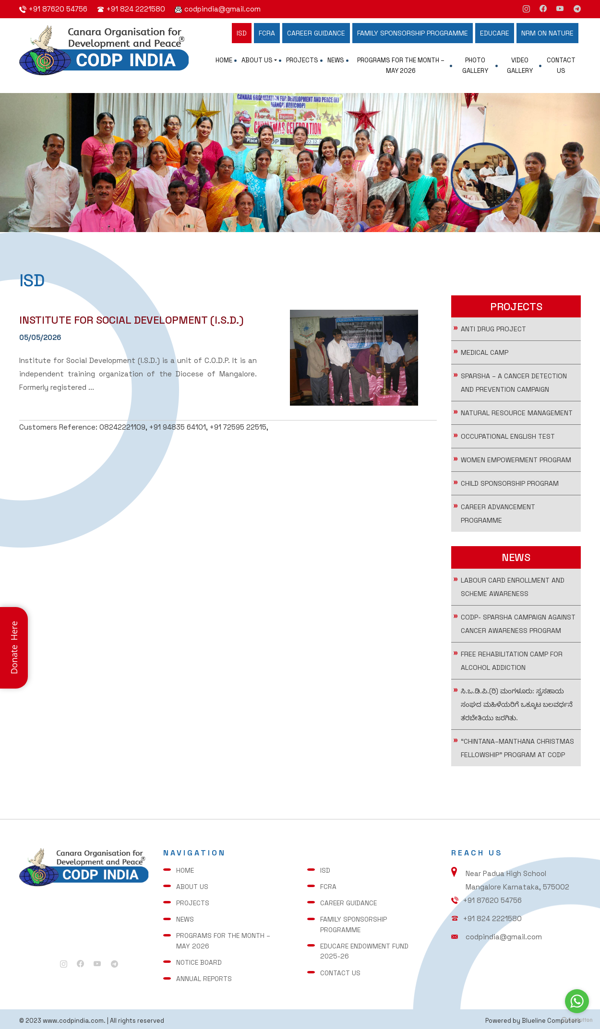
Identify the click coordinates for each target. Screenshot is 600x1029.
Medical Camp (484, 357)
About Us (257, 60)
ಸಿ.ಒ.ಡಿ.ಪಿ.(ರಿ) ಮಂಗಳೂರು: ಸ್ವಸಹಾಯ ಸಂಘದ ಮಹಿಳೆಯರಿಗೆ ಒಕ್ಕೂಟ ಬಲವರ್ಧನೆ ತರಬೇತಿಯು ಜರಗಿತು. (517, 709)
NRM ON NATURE (547, 33)
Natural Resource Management (517, 417)
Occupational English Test (508, 441)
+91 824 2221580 (136, 8)
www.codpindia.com (77, 1017)
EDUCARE (494, 33)
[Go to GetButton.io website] (577, 1019)
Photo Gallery (475, 65)
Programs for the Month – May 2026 (400, 65)
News (335, 60)
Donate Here (14, 648)
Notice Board (201, 961)
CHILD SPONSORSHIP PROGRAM (510, 488)
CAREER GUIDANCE (316, 33)
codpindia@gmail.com (222, 8)
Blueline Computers (549, 1017)
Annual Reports (206, 976)
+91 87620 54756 (58, 8)
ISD (242, 33)
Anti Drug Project (493, 333)
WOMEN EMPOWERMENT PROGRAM (516, 464)
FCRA (267, 33)
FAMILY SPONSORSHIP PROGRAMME (412, 33)
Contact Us (561, 65)
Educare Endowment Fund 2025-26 (367, 950)
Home (224, 60)
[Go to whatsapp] (577, 1001)
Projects (302, 60)
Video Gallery (520, 65)
